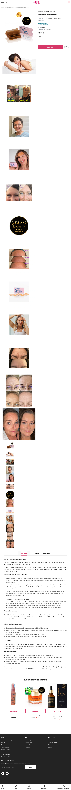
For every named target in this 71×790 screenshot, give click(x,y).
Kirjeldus (24, 553)
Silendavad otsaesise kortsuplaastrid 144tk (17, 7)
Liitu (30, 767)
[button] (16, 787)
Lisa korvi (50, 47)
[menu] (2, 2)
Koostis (36, 553)
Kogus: (39, 36)
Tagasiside (46, 553)
